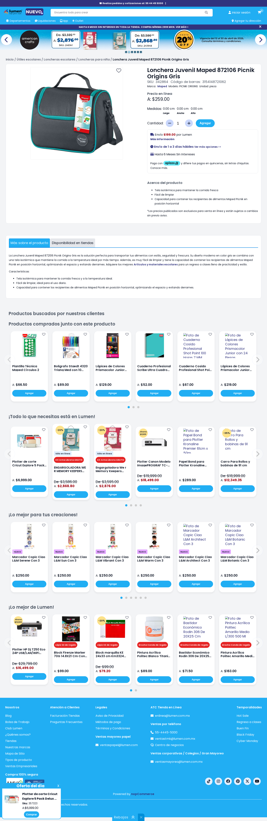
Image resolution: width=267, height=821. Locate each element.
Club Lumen (13, 728)
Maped (162, 86)
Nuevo (17, 551)
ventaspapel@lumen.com (119, 745)
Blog (8, 716)
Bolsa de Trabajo (17, 722)
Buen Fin (243, 728)
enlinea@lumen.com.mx (172, 716)
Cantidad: (155, 123)
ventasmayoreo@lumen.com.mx (179, 762)
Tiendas (11, 741)
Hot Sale (243, 716)
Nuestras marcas (17, 747)
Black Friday (245, 734)
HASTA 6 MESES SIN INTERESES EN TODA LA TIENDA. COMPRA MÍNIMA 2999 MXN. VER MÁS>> (133, 27)
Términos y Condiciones (112, 728)
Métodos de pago (108, 722)
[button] (9, 359)
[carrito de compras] (259, 12)
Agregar (205, 123)
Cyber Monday (247, 741)
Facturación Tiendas (65, 716)
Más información (162, 139)
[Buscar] (206, 12)
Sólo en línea (62, 453)
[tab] (129, 407)
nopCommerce (142, 794)
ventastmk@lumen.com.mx (175, 739)
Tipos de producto (18, 760)
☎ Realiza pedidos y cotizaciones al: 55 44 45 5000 (131, 3)
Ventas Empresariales (21, 766)
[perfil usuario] (239, 12)
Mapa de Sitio (15, 753)
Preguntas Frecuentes (66, 722)
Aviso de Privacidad (109, 716)
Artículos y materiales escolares (156, 264)
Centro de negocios (169, 745)
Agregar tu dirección (246, 21)
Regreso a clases (249, 722)
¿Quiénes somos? (18, 734)
